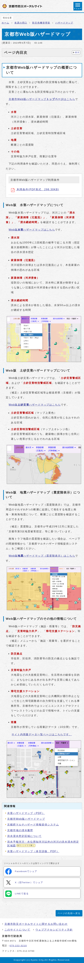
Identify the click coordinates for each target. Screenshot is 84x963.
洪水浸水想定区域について (24, 836)
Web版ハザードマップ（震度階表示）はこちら (42, 555)
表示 (77, 52)
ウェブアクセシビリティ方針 (54, 929)
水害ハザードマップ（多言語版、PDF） (33, 851)
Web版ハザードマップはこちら (32, 229)
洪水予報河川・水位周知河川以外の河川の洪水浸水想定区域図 (43, 843)
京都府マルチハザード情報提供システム (33, 824)
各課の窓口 (20, 23)
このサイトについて (17, 929)
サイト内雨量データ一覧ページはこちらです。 (42, 734)
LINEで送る (17, 894)
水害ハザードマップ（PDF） (26, 813)
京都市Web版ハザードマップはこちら (42, 99)
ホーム (5, 23)
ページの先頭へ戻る (69, 913)
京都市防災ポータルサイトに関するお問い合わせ (36, 924)
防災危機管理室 (41, 23)
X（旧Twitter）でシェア (24, 882)
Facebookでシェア (21, 871)
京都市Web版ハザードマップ (26, 819)
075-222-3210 (18, 945)
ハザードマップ (64, 23)
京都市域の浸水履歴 (20, 830)
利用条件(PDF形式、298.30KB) (35, 190)
